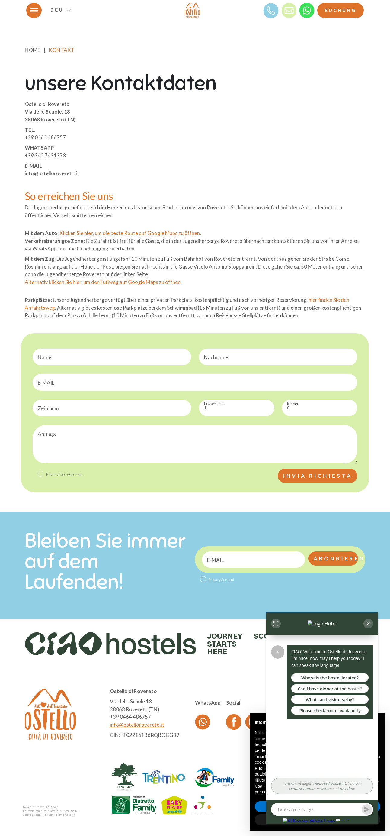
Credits (70, 814)
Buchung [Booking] (340, 10)
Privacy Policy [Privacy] (53, 814)
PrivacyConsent (221, 579)
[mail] (289, 9)
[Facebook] (233, 721)
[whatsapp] (307, 9)
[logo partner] (124, 777)
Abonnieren (336, 558)
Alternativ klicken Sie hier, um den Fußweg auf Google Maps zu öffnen (103, 282)
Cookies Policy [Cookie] (32, 814)
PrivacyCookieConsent (64, 474)
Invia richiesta (317, 476)
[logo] (192, 10)
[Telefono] (271, 9)
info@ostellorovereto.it (137, 724)
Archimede (71, 810)
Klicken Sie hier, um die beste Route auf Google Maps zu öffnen (129, 233)
